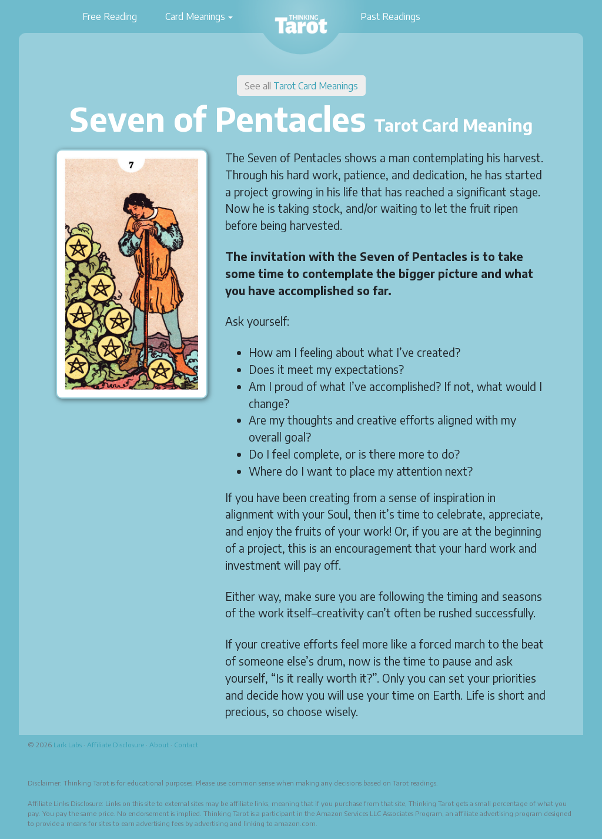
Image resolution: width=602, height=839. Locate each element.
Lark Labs (67, 744)
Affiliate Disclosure (115, 744)
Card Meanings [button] (195, 16)
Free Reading (109, 16)
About (159, 744)
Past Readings (390, 16)
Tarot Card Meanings (315, 86)
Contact (186, 744)
